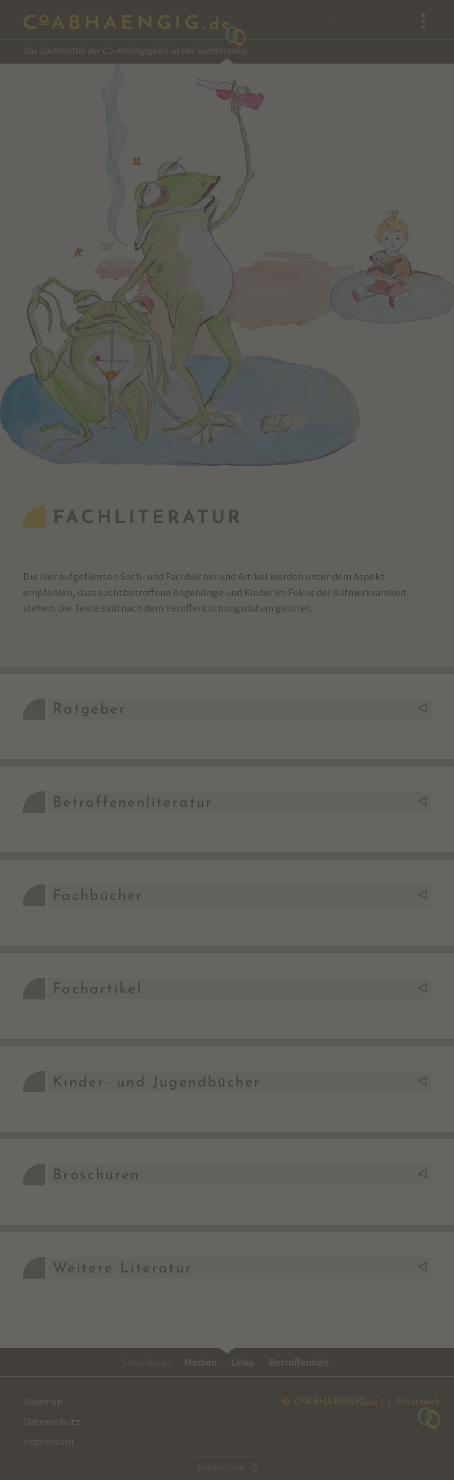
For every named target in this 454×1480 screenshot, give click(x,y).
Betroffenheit (299, 1362)
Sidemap (43, 1401)
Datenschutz (51, 1421)
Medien (200, 1362)
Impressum (48, 1441)
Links (242, 1362)
